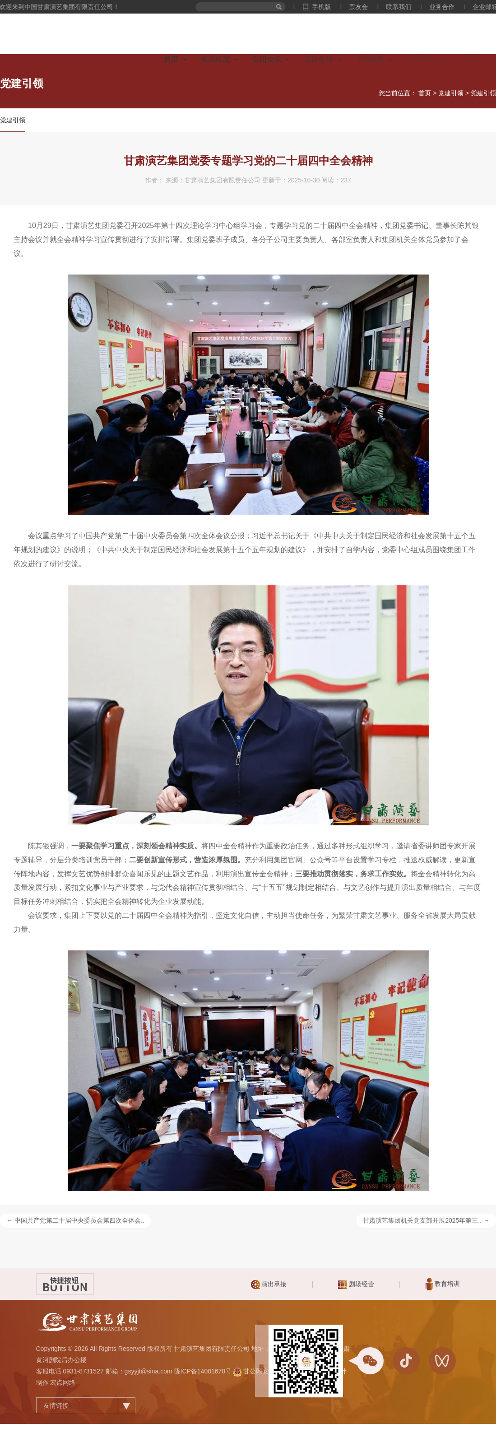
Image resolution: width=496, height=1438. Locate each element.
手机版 (328, 6)
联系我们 (405, 6)
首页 (171, 59)
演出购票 (370, 60)
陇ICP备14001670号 (203, 1371)
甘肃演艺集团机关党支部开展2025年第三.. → (426, 1220)
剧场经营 (356, 1284)
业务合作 (449, 6)
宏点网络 (62, 1382)
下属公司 (422, 59)
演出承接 (269, 1284)
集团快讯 (267, 59)
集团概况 (215, 59)
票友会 (365, 6)
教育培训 (443, 1284)
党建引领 (319, 59)
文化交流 (476, 59)
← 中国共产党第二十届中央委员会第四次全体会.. (75, 1220)
